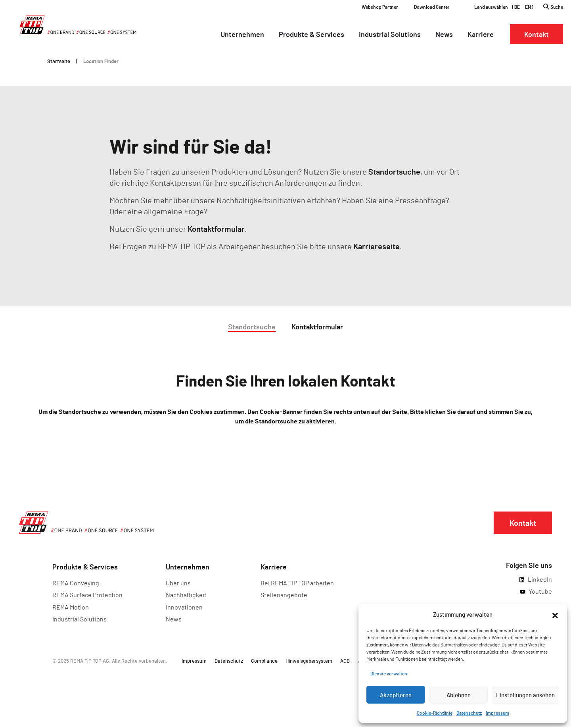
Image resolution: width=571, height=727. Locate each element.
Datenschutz (469, 712)
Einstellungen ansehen (525, 694)
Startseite (58, 61)
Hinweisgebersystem (309, 661)
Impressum (497, 712)
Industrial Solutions (79, 619)
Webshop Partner (380, 7)
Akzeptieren (396, 694)
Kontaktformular (216, 228)
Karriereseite (376, 246)
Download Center (432, 7)
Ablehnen (458, 694)
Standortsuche (394, 171)
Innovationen (184, 607)
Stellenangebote (284, 594)
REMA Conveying (75, 583)
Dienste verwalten (388, 673)
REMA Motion (70, 607)
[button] (555, 614)
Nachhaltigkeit (186, 594)
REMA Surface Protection (87, 594)
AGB (345, 661)
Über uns (178, 583)
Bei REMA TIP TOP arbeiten (297, 583)
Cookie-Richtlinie (434, 712)
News (174, 619)
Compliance (264, 661)
